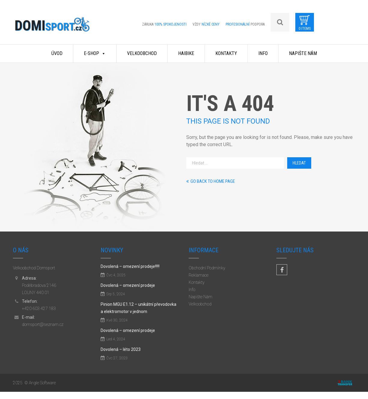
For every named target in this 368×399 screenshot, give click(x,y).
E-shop (95, 53)
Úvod (56, 53)
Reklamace (198, 275)
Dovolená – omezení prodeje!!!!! (130, 266)
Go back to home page (210, 181)
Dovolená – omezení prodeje (128, 285)
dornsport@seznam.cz (42, 324)
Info (263, 53)
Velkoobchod (142, 53)
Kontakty (226, 53)
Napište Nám (303, 53)
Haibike (186, 53)
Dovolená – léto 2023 (121, 349)
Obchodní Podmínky (207, 267)
